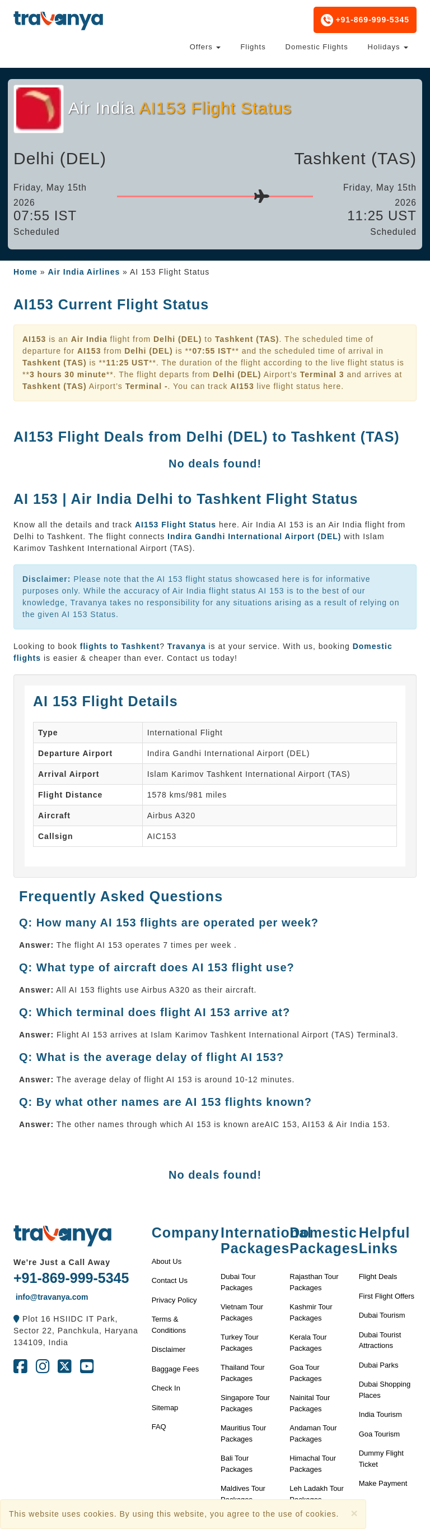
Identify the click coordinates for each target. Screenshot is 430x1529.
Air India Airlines (84, 271)
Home (25, 271)
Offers (205, 47)
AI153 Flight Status (177, 524)
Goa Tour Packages (305, 1373)
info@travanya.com (50, 1296)
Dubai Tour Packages (238, 1282)
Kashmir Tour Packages (310, 1312)
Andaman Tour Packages (312, 1433)
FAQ (159, 1427)
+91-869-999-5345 (365, 20)
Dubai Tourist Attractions (380, 1340)
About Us (166, 1261)
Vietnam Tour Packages (242, 1312)
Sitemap (165, 1407)
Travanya (188, 646)
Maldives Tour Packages (243, 1494)
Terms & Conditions (169, 1325)
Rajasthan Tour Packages (313, 1282)
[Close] (353, 1513)
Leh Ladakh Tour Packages (316, 1494)
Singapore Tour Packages (245, 1403)
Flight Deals (378, 1276)
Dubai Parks (379, 1365)
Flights (252, 47)
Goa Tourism (379, 1434)
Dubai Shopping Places (385, 1390)
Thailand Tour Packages (243, 1373)
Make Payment (383, 1483)
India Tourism (380, 1414)
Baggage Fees (175, 1369)
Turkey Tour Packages (240, 1342)
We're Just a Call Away (61, 1262)
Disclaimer (169, 1349)
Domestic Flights (317, 47)
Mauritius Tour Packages (243, 1433)
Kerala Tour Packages (307, 1342)
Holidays (388, 47)
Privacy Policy (174, 1300)
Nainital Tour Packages (309, 1403)
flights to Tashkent (120, 646)
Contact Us (170, 1280)
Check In (166, 1388)
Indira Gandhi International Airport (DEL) (254, 536)
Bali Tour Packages (237, 1464)
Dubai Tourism (382, 1315)
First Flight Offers (386, 1296)
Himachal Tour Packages (312, 1464)
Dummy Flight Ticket (381, 1458)
